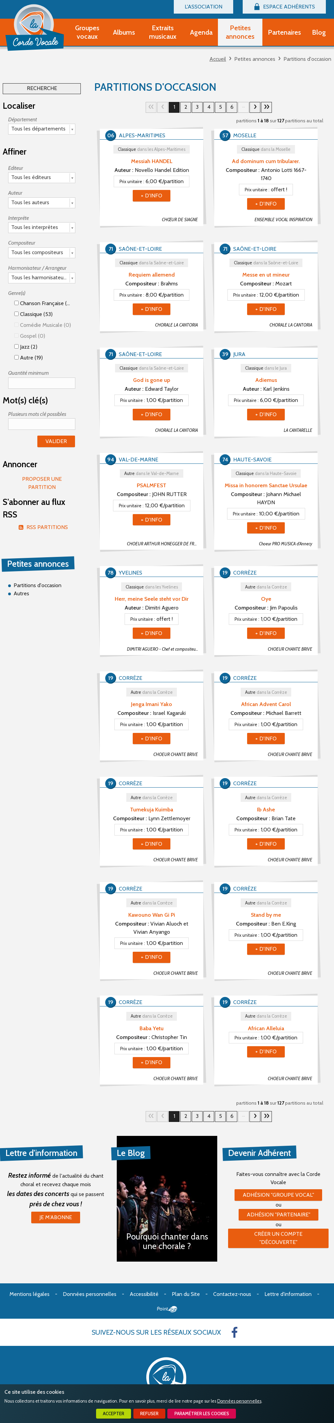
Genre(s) (16, 293)
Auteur (15, 193)
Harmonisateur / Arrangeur (37, 268)
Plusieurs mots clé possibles (37, 414)
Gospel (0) (29, 336)
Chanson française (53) (44, 303)
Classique (151, 149)
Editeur (15, 168)
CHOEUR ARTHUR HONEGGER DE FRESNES (165, 543)
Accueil (217, 59)
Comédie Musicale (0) (42, 325)
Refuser (149, 1413)
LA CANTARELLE (298, 430)
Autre (151, 473)
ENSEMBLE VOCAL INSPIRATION (283, 219)
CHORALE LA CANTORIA (176, 325)
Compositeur (21, 243)
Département (22, 119)
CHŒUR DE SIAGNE (180, 219)
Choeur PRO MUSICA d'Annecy (285, 543)
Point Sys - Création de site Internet (167, 1309)
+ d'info (151, 195)
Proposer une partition (42, 483)
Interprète (18, 218)
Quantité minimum (28, 373)
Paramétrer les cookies (201, 1413)
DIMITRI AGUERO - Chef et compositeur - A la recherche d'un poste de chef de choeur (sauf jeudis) (165, 649)
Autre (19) (28, 357)
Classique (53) (33, 314)
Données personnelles (239, 1401)
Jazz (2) (25, 347)
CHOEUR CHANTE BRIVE (290, 649)
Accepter (113, 1413)
